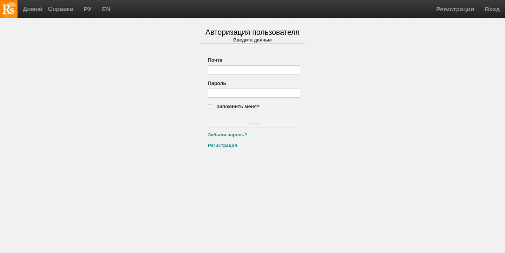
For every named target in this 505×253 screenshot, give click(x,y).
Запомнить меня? (238, 106)
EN (106, 9)
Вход (492, 9)
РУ (88, 9)
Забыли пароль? (227, 134)
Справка (60, 8)
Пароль (217, 83)
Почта (215, 60)
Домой (33, 8)
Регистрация (455, 9)
